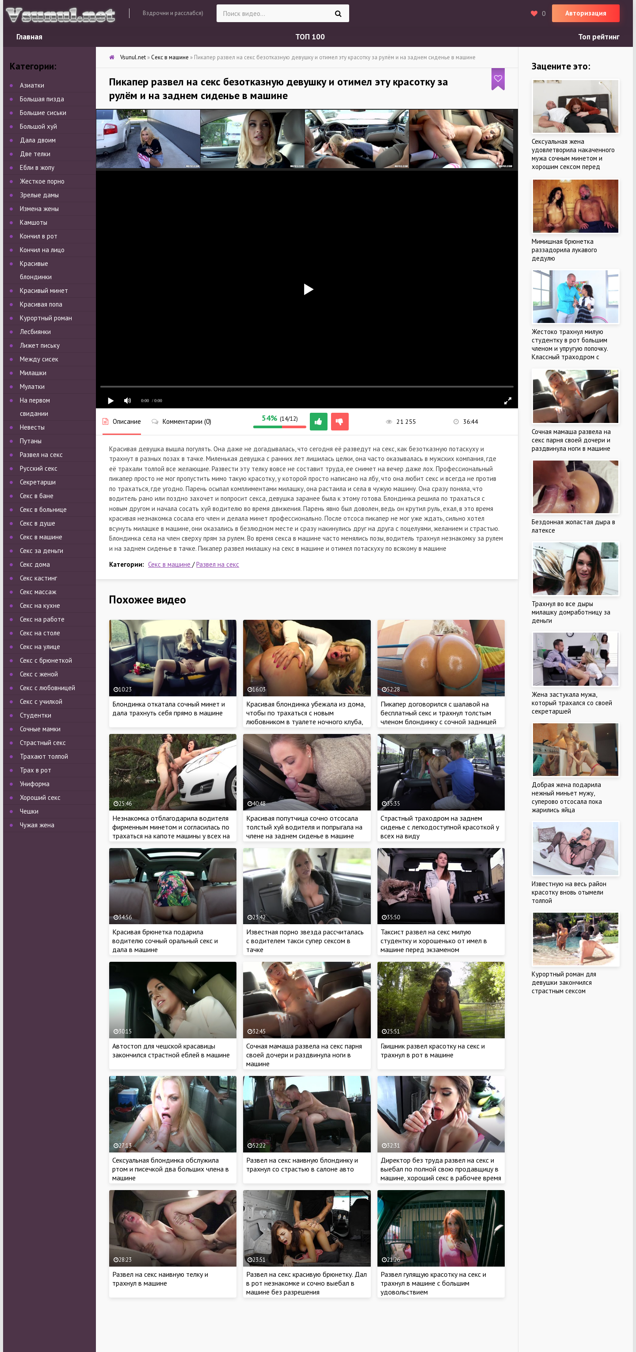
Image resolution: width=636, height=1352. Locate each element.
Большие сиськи (43, 112)
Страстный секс (43, 742)
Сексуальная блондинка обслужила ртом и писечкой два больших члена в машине (170, 1169)
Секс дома (35, 564)
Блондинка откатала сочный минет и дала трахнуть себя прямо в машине (168, 708)
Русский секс (38, 468)
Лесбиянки (35, 331)
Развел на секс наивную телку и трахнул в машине (160, 1278)
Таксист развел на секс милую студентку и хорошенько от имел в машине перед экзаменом (434, 940)
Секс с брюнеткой (46, 660)
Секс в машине (170, 564)
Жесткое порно (42, 181)
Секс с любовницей (47, 688)
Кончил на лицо (42, 250)
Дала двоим (38, 140)
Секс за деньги (41, 550)
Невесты (32, 427)
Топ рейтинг (599, 37)
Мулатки (32, 386)
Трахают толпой (44, 756)
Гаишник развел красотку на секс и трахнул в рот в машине (433, 1050)
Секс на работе (42, 619)
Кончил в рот (38, 236)
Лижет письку (40, 345)
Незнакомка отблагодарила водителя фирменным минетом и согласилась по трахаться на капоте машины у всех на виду (171, 831)
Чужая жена (37, 825)
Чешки (29, 811)
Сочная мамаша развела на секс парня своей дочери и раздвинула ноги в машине (304, 1054)
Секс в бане (36, 496)
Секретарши (38, 482)
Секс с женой (39, 674)
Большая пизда (42, 99)
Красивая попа (41, 304)
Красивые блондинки (36, 270)
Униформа (35, 784)
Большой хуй (38, 126)
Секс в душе (37, 523)
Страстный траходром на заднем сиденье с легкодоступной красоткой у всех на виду (440, 827)
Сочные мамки (40, 729)
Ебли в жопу (37, 167)
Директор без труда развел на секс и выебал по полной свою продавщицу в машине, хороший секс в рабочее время (441, 1169)
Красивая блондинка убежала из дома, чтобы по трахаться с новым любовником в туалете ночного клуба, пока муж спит (305, 717)
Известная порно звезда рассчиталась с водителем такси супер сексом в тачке (305, 940)
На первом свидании (35, 407)
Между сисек (39, 359)
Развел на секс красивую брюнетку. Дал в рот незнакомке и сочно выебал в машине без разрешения (306, 1283)
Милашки (33, 373)
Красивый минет (44, 290)
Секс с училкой (41, 701)
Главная (29, 37)
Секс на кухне (40, 605)
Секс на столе (40, 633)
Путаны (31, 441)
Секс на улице (40, 646)
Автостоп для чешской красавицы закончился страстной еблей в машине (171, 1050)
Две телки (35, 154)
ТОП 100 (310, 37)
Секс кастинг (38, 578)
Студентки (35, 715)
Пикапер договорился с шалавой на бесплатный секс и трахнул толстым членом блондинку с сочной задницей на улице (438, 717)
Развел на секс (217, 564)
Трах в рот (35, 770)
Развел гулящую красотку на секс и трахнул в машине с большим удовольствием (433, 1283)
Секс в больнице (43, 509)
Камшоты (33, 222)
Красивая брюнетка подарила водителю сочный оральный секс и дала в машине (165, 940)
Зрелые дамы (39, 195)
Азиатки (32, 85)
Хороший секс (40, 797)
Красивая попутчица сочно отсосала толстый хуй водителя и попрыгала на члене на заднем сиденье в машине (304, 827)
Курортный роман (46, 318)
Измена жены (39, 208)
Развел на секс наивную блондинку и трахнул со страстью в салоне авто (302, 1164)
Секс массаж (38, 592)
